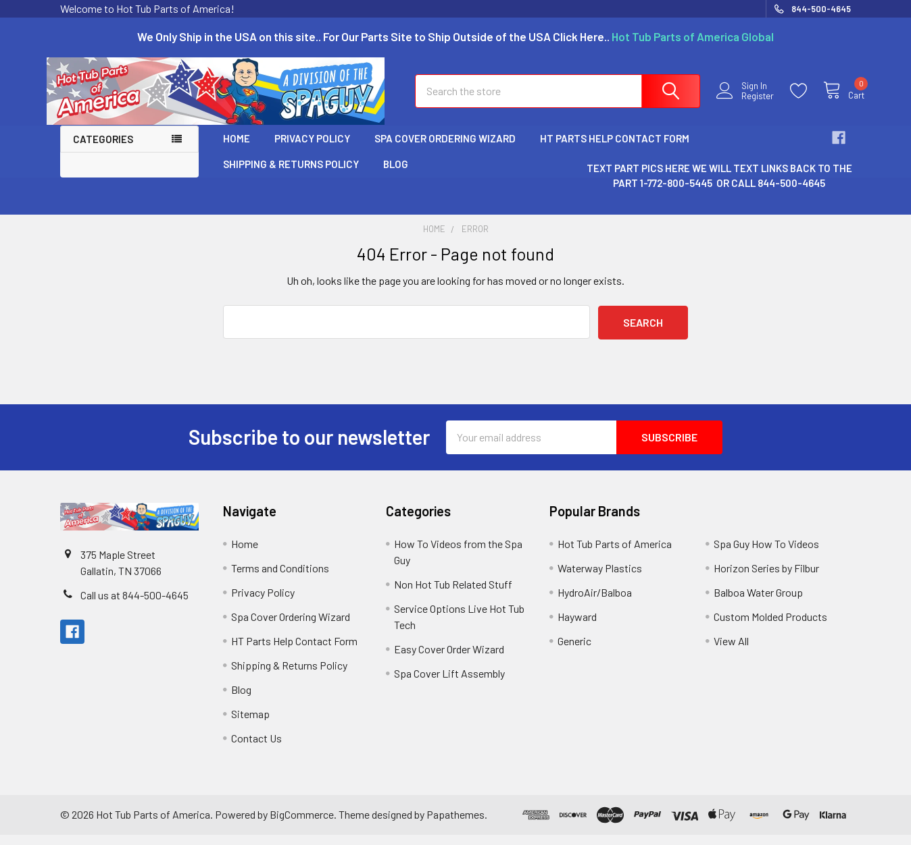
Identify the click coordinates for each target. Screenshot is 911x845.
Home (236, 148)
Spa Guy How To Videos (766, 553)
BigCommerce (302, 824)
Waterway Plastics (600, 578)
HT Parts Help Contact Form (614, 148)
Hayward (577, 626)
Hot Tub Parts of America (615, 553)
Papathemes (455, 824)
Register (744, 103)
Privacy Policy (312, 148)
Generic (574, 651)
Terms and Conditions (280, 578)
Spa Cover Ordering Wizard (445, 148)
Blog (395, 174)
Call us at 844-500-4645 (134, 605)
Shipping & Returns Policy (291, 174)
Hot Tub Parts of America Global (693, 36)
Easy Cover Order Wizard (449, 659)
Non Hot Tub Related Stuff (453, 594)
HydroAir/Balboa (595, 602)
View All (731, 651)
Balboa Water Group (758, 602)
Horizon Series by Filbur (766, 578)
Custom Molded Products (770, 626)
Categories (103, 149)
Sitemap (250, 723)
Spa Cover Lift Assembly (449, 683)
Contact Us (256, 748)
